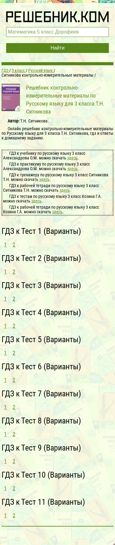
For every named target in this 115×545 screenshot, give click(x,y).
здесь (72, 157)
